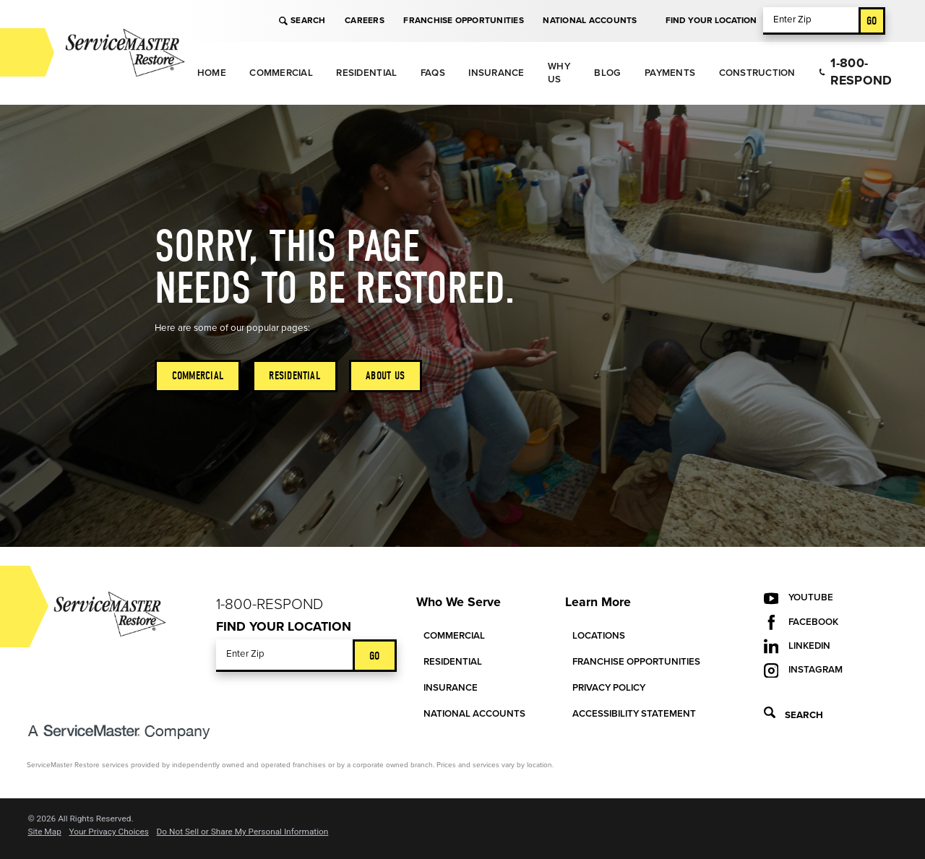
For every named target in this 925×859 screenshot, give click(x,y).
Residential (366, 73)
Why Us (559, 73)
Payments (670, 73)
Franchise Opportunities (463, 20)
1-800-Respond (855, 72)
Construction (757, 73)
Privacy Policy (608, 688)
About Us (385, 375)
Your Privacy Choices (108, 832)
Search (302, 20)
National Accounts (590, 20)
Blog (607, 73)
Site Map (44, 832)
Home (211, 73)
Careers (364, 20)
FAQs (433, 73)
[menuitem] (211, 73)
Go (871, 20)
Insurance (496, 73)
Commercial (281, 73)
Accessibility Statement (634, 714)
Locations (598, 636)
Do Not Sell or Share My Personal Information (243, 832)
